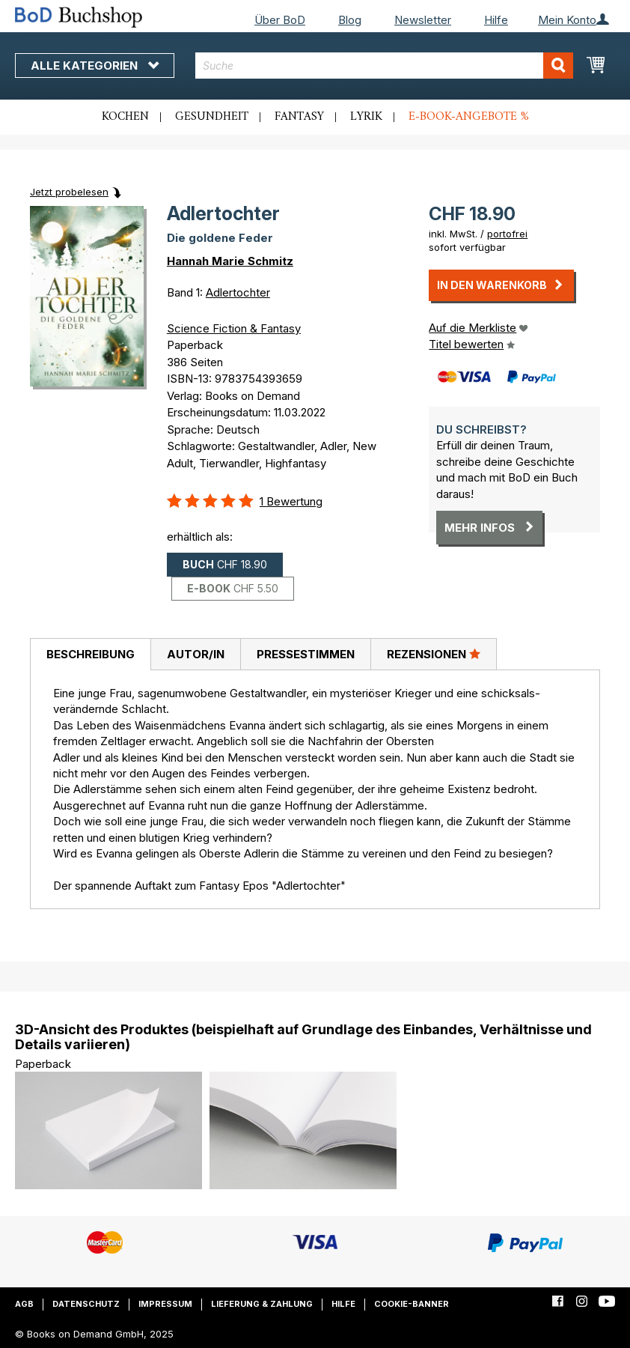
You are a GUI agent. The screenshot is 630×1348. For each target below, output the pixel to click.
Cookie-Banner (411, 1304)
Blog (349, 20)
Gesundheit (211, 116)
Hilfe (496, 20)
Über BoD (279, 20)
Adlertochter (238, 292)
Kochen (125, 116)
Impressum (165, 1304)
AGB (24, 1304)
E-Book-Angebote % (469, 116)
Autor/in (195, 654)
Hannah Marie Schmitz (230, 261)
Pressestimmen (306, 654)
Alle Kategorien (95, 65)
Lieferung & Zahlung (262, 1304)
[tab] (90, 654)
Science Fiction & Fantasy (234, 328)
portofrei (507, 234)
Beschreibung (90, 654)
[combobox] (384, 65)
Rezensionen (433, 654)
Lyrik (366, 116)
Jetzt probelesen (69, 192)
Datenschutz (86, 1304)
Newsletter (422, 20)
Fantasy (299, 116)
